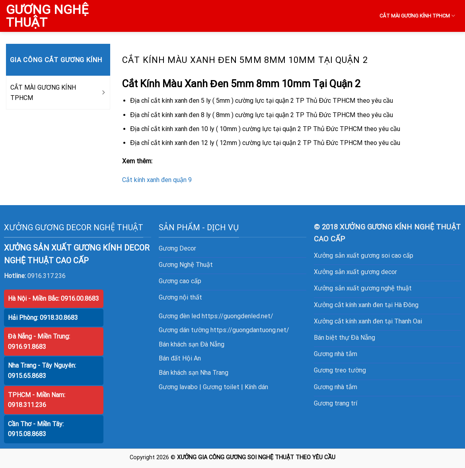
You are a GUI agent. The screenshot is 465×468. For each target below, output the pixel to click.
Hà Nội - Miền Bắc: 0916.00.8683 (53, 298)
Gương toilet (221, 387)
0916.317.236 (46, 276)
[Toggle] (102, 93)
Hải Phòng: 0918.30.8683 (43, 317)
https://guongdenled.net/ (237, 316)
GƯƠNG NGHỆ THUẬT (47, 16)
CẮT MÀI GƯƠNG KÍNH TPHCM (417, 16)
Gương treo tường (340, 370)
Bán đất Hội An (180, 358)
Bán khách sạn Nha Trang (193, 372)
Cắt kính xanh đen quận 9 (157, 180)
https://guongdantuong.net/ (249, 330)
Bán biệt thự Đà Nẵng (344, 337)
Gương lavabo (178, 387)
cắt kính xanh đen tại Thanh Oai (378, 321)
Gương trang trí (335, 403)
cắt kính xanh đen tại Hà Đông (376, 305)
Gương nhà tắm (335, 354)
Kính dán (256, 387)
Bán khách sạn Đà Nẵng (191, 344)
